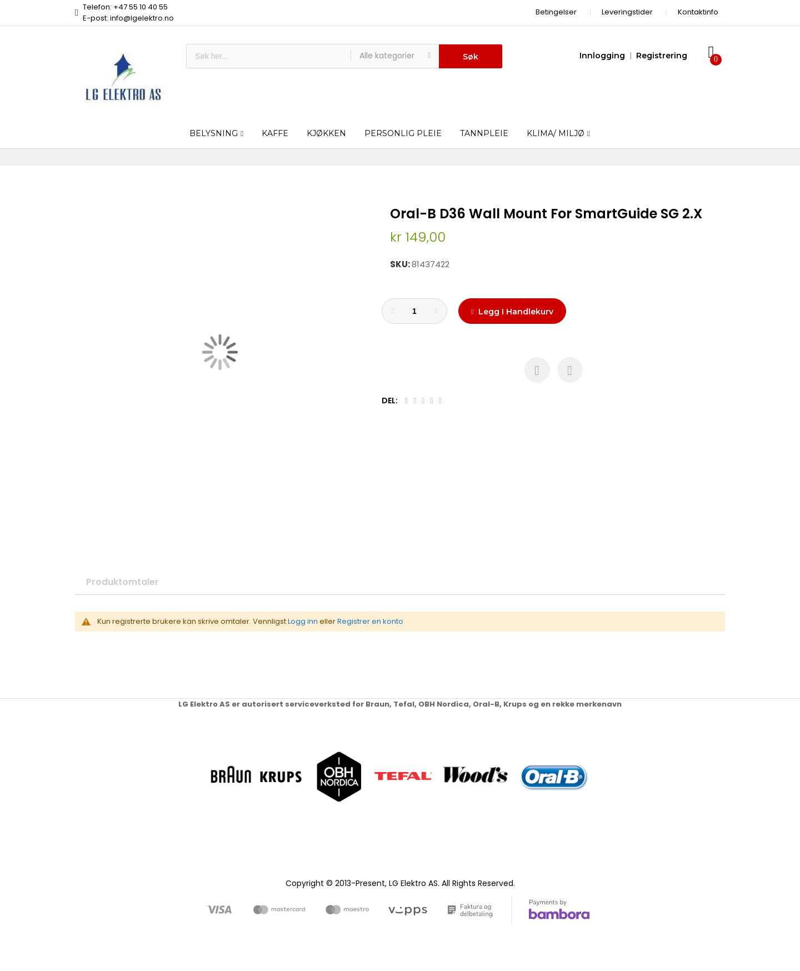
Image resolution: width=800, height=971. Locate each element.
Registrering (661, 56)
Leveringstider (627, 12)
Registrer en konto (370, 621)
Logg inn (303, 621)
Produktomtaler (122, 581)
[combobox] (269, 56)
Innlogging (602, 56)
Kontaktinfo (698, 12)
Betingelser (556, 12)
